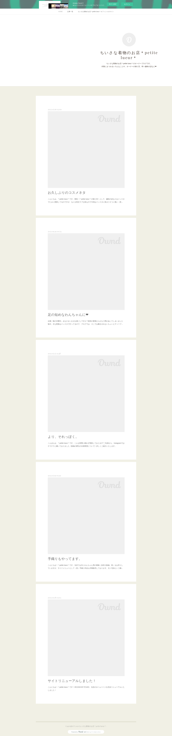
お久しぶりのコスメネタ (67, 192)
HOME (60, 11)
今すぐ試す (113, 4)
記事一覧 (70, 11)
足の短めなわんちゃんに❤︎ (68, 315)
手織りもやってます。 (65, 559)
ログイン (127, 4)
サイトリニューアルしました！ (72, 681)
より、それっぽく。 (63, 437)
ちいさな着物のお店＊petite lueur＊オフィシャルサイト (96, 11)
